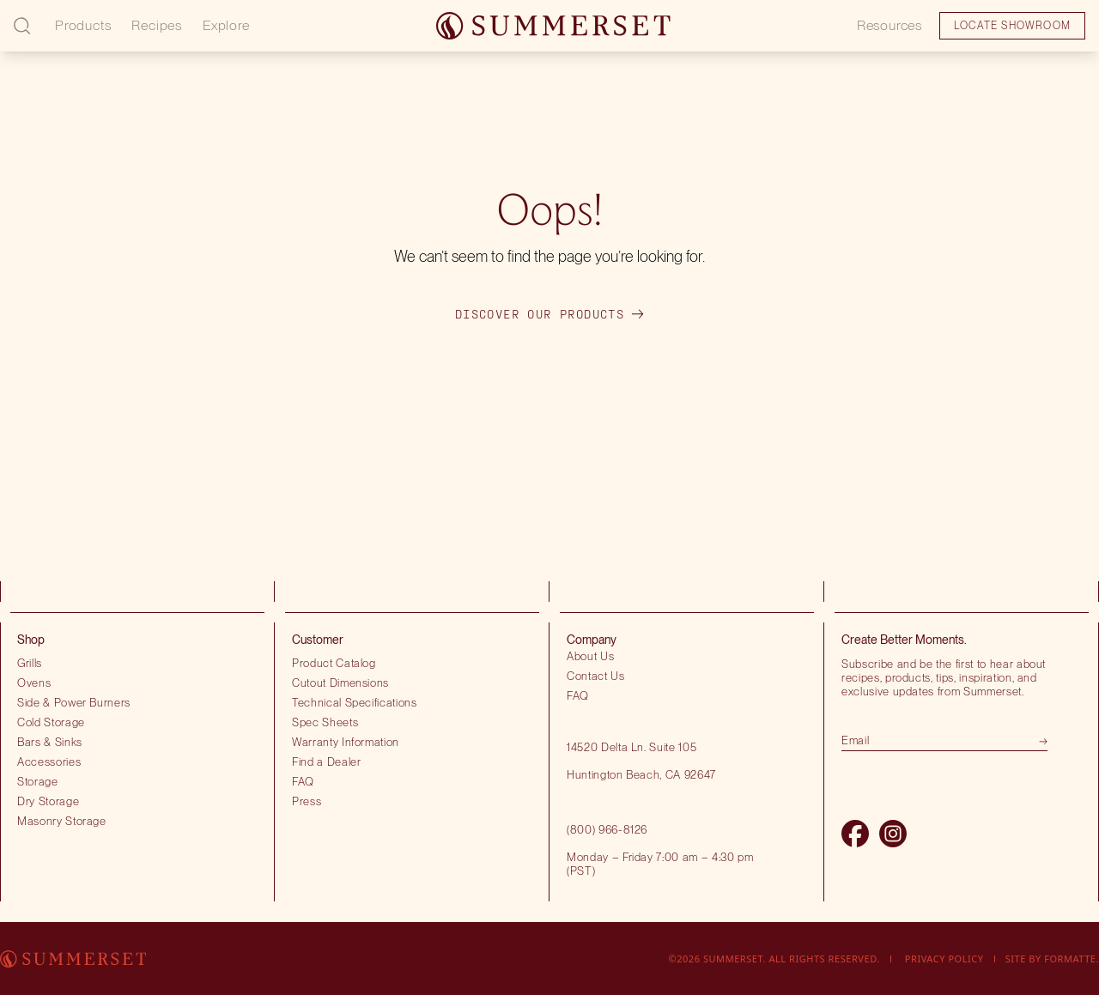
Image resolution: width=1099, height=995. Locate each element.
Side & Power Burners (74, 702)
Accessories (49, 761)
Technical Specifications (354, 702)
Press (306, 801)
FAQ (303, 781)
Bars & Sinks (49, 742)
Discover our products (549, 314)
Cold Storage (51, 722)
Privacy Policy (944, 958)
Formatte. (1071, 958)
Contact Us (596, 676)
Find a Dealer (326, 761)
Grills (29, 663)
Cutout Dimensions (340, 682)
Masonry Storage (61, 821)
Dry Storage (48, 801)
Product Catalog (334, 663)
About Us (590, 656)
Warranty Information (345, 742)
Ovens (34, 682)
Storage (37, 781)
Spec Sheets (325, 722)
